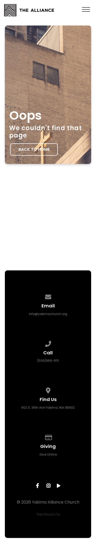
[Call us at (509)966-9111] (48, 343)
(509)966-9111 (48, 360)
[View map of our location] (48, 389)
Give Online (48, 454)
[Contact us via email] (48, 296)
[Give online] (48, 436)
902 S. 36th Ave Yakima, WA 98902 (48, 407)
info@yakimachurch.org (48, 314)
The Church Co (48, 514)
